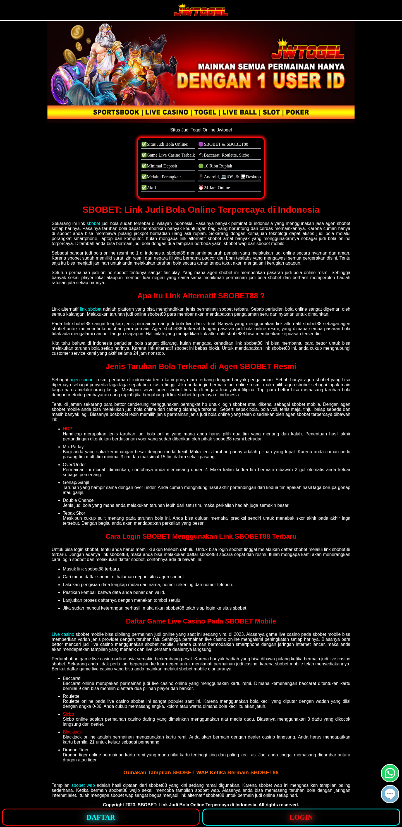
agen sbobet (82, 379)
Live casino (63, 634)
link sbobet (90, 309)
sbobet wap (83, 785)
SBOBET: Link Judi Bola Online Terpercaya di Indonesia (197, 804)
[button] (390, 794)
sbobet (93, 223)
